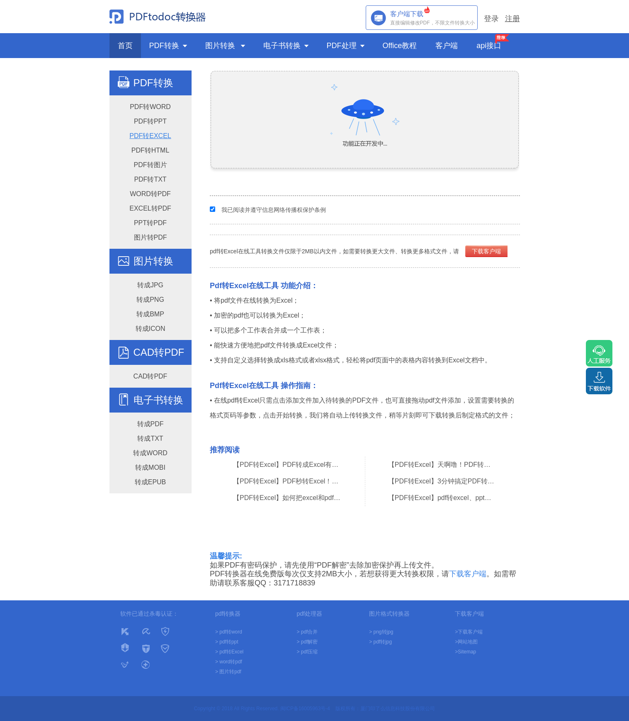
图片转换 (226, 45)
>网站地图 (466, 642)
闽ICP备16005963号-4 (305, 708)
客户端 (447, 45)
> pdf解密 (307, 642)
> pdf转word (228, 632)
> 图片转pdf (228, 672)
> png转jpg (381, 632)
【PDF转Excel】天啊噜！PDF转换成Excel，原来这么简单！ (442, 464)
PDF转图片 (150, 164)
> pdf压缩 (307, 652)
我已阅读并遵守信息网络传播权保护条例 (273, 209)
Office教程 (401, 45)
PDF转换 (169, 45)
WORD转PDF (150, 193)
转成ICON (150, 328)
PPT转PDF (150, 222)
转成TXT (150, 438)
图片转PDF (150, 237)
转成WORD (150, 452)
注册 (512, 19)
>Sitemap (465, 652)
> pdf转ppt (226, 642)
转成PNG (150, 299)
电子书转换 (286, 45)
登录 (491, 19)
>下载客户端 (469, 632)
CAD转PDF (159, 352)
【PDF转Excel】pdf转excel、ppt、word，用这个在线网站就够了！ (442, 497)
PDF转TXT (150, 179)
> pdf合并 (307, 632)
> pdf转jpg (380, 642)
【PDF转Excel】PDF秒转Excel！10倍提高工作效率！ (287, 481)
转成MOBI (150, 467)
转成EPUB (150, 482)
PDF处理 (346, 45)
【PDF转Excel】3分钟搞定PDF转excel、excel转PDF (442, 481)
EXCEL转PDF (150, 208)
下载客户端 (486, 251)
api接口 (488, 45)
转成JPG (150, 285)
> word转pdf (228, 662)
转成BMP (150, 314)
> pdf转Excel (229, 652)
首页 (125, 45)
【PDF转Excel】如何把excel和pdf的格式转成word (287, 497)
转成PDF (150, 423)
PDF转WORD (150, 106)
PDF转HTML (150, 150)
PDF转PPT (150, 121)
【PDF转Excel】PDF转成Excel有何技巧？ (287, 464)
